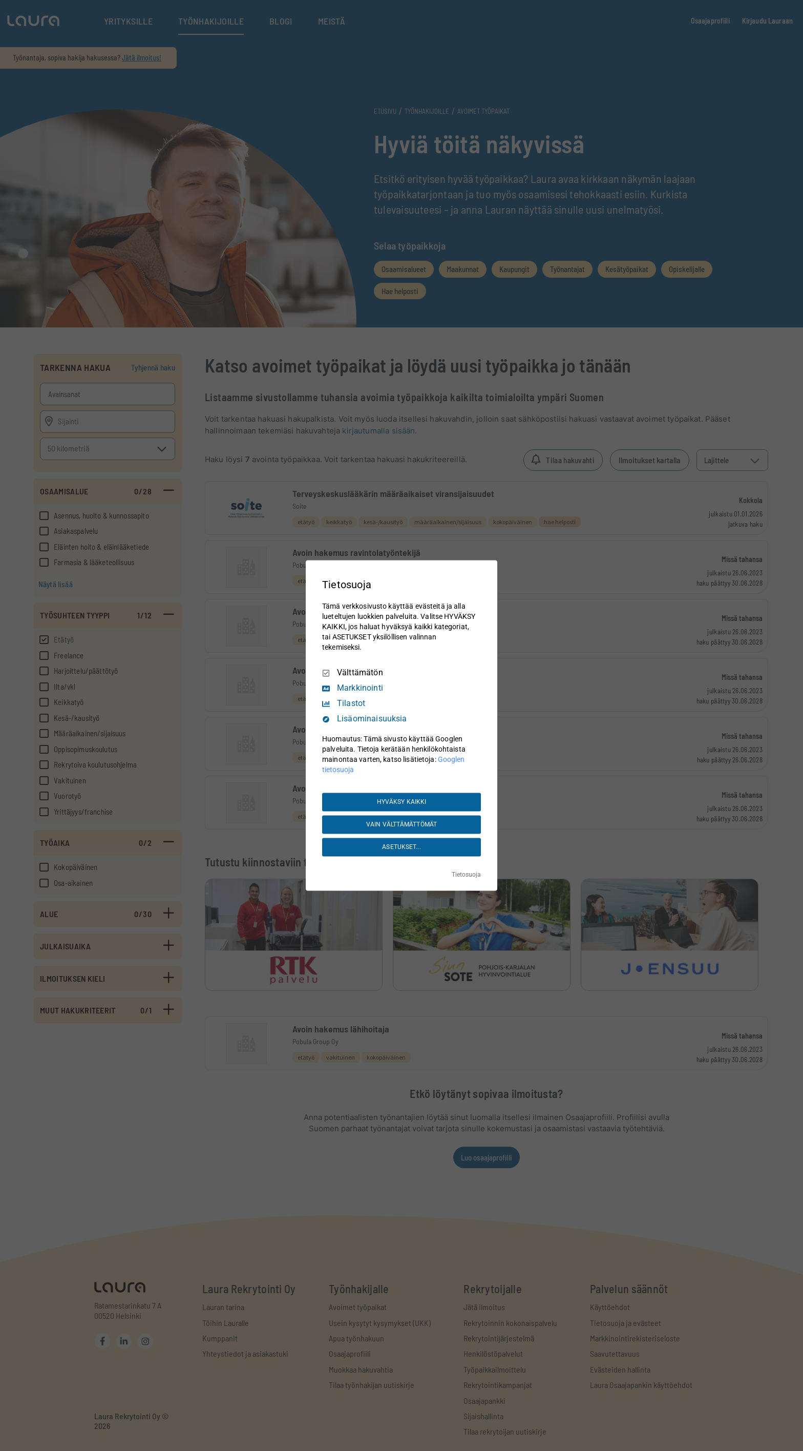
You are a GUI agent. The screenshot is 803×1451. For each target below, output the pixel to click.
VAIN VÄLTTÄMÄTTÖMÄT (401, 824)
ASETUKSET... (401, 847)
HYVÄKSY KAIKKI (402, 801)
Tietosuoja (466, 875)
